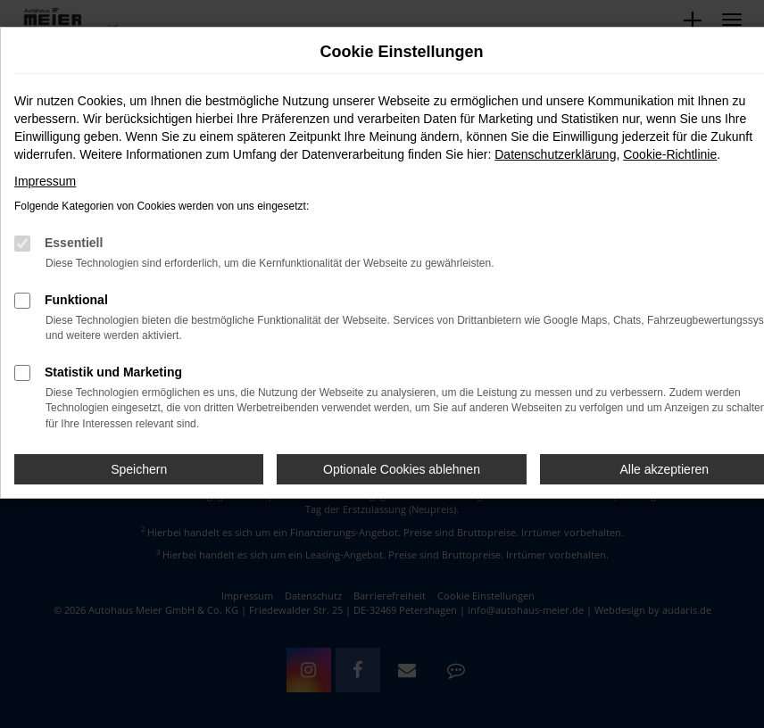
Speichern (139, 469)
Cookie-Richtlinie (670, 154)
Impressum (45, 181)
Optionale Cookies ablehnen (401, 469)
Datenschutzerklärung (555, 154)
